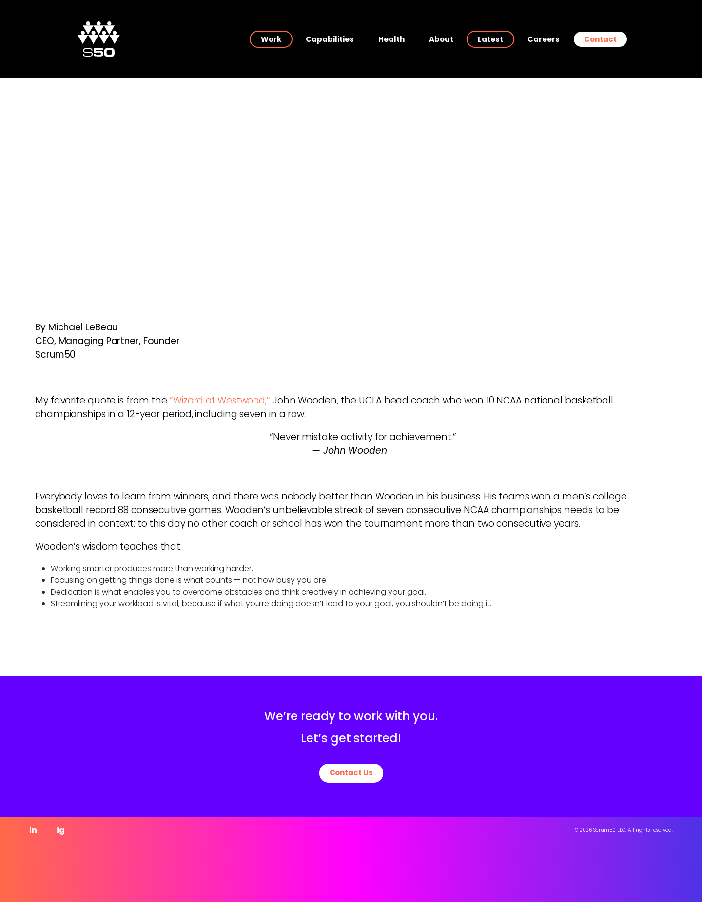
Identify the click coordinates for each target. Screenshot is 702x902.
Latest (490, 39)
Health (391, 39)
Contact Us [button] (351, 773)
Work (271, 39)
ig (61, 830)
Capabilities (330, 39)
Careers (543, 39)
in (33, 830)
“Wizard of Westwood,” (220, 400)
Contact (600, 39)
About (441, 39)
